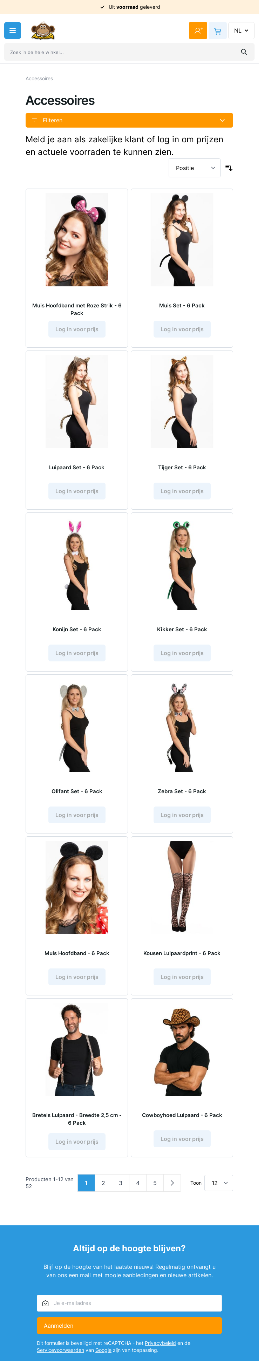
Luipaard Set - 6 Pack (76, 467)
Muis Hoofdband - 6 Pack (77, 953)
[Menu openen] (12, 30)
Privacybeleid (160, 1343)
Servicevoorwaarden (60, 1350)
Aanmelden (58, 1325)
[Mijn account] (198, 30)
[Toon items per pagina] (218, 1183)
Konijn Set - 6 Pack (77, 629)
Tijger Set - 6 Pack (182, 467)
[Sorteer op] (195, 167)
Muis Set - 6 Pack (182, 305)
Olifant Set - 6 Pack (77, 791)
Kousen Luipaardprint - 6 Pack (182, 953)
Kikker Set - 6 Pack (182, 629)
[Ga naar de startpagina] (43, 30)
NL (242, 30)
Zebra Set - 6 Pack (182, 791)
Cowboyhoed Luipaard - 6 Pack (182, 1115)
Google (103, 1350)
